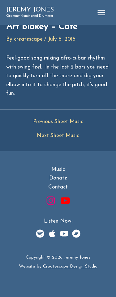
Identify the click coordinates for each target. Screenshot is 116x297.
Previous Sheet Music (58, 121)
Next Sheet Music (58, 135)
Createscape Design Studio (70, 266)
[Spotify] (40, 233)
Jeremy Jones (30, 10)
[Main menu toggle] (101, 12)
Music (58, 169)
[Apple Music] (52, 233)
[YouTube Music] (64, 233)
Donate (58, 178)
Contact (58, 187)
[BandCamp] (76, 233)
